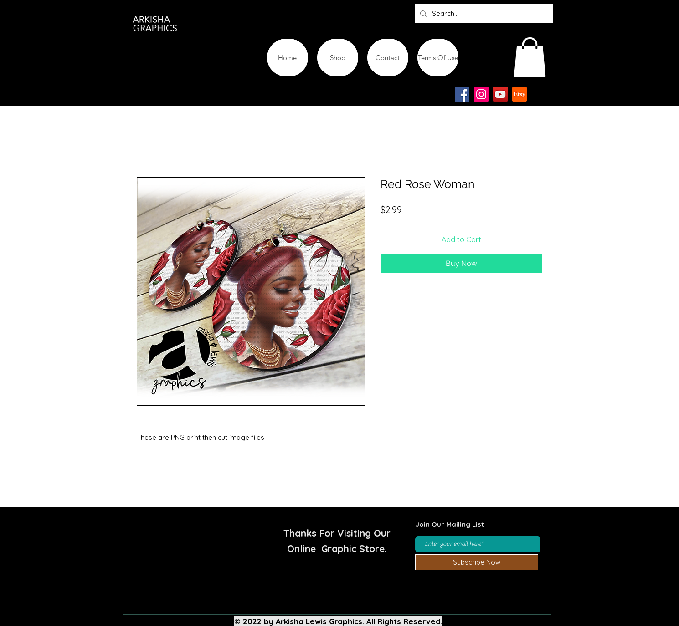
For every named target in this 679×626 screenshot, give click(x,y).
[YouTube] (500, 94)
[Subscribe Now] (476, 562)
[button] (529, 57)
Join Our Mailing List (450, 524)
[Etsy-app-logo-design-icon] (519, 94)
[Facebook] (462, 94)
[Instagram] (481, 94)
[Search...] (483, 13)
